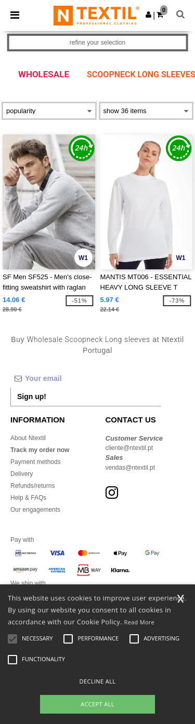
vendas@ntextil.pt (130, 467)
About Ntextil (28, 438)
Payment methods (35, 462)
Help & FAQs (28, 497)
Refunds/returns (32, 485)
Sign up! (31, 396)
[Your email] (85, 378)
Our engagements (35, 509)
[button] (148, 14)
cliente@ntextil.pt (129, 448)
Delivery (21, 473)
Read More (139, 622)
